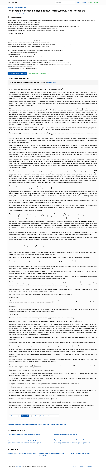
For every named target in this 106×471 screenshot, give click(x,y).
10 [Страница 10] (48, 415)
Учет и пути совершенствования (80, 453)
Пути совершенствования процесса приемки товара (24, 434)
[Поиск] (65, 2)
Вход (78, 2)
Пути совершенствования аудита (18, 437)
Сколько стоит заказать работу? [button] (39, 73)
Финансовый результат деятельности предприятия (70, 437)
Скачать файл (51, 82)
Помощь (83, 2)
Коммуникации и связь (20, 7)
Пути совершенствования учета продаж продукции (23, 440)
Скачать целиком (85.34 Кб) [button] (17, 73)
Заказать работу (93, 2)
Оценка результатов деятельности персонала (22, 453)
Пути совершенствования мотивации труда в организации (72, 443)
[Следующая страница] (55, 416)
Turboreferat (18, 466)
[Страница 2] (25, 416)
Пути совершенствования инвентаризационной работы (25, 443)
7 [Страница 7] (40, 415)
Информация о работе (37, 424)
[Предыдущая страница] (14, 416)
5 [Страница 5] (35, 415)
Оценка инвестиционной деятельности (66, 434)
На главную (10, 7)
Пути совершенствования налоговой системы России (70, 440)
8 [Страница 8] (43, 415)
